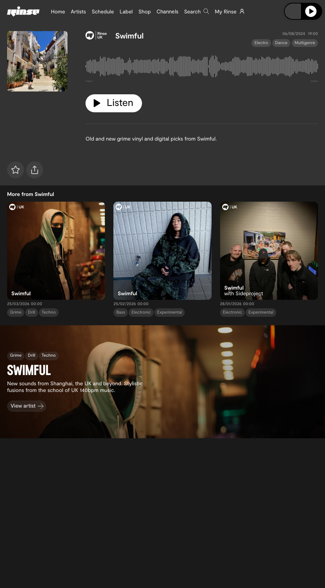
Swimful (129, 35)
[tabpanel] (201, 67)
